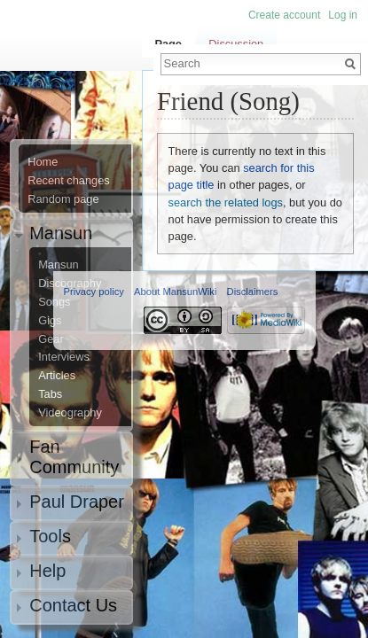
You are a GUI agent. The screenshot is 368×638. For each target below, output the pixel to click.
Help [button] (47, 570)
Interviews (64, 357)
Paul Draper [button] (76, 501)
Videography (70, 413)
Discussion (235, 44)
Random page (62, 199)
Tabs (50, 394)
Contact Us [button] (73, 605)
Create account (284, 15)
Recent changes (68, 181)
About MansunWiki (175, 291)
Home (42, 162)
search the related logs (225, 202)
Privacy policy (94, 291)
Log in (342, 15)
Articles (56, 376)
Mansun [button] (60, 233)
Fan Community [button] (74, 457)
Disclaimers (252, 291)
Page (168, 44)
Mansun (58, 265)
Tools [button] (50, 536)
